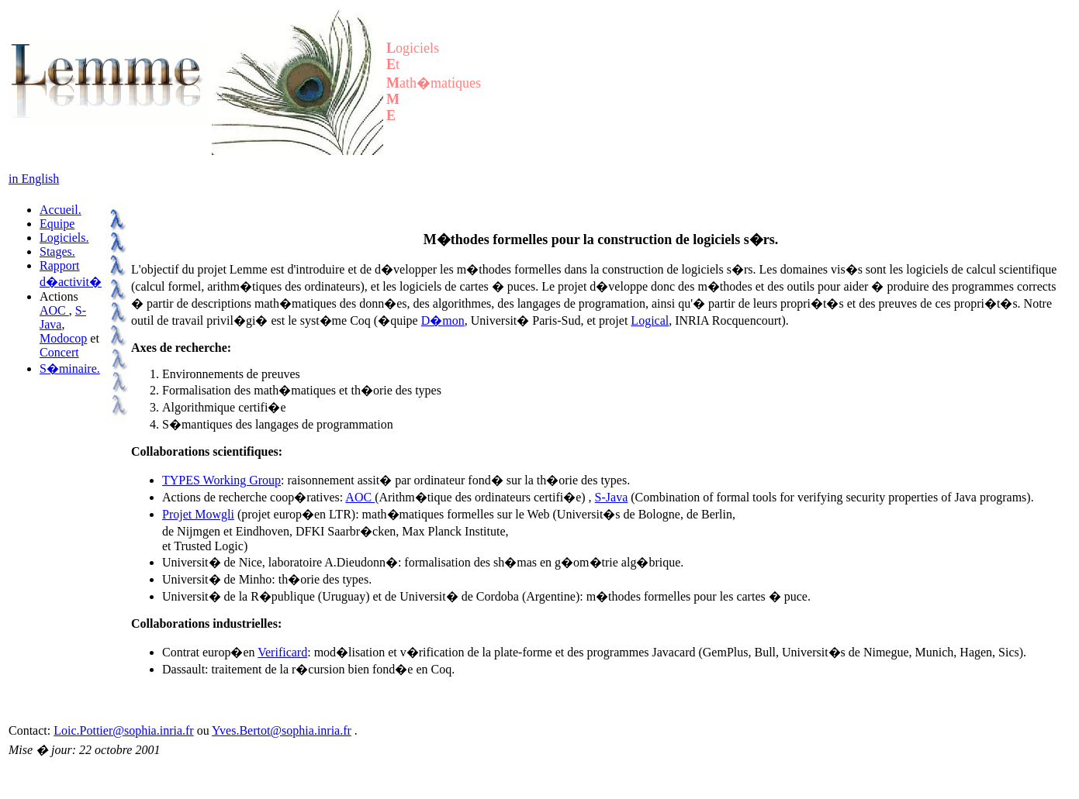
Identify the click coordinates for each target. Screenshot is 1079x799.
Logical (650, 320)
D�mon (443, 320)
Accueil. (60, 209)
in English (34, 178)
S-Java (611, 497)
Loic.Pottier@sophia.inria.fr (123, 730)
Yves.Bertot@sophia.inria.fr (281, 730)
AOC (54, 310)
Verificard (282, 652)
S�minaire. (70, 368)
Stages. (57, 251)
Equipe (57, 223)
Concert (59, 352)
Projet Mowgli (198, 514)
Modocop (63, 338)
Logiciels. (64, 237)
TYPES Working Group (221, 480)
